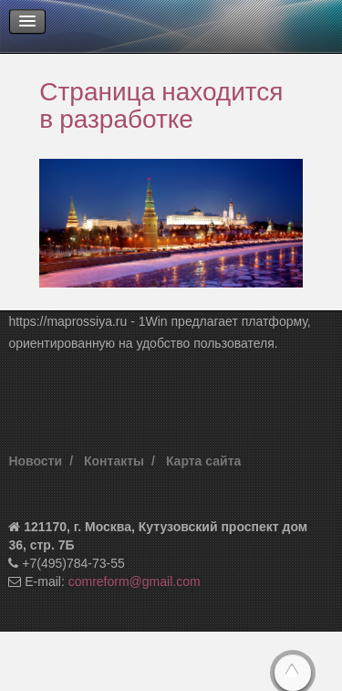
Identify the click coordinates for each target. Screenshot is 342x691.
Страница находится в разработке (161, 104)
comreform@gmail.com (134, 581)
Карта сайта (203, 461)
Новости (35, 461)
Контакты (114, 461)
